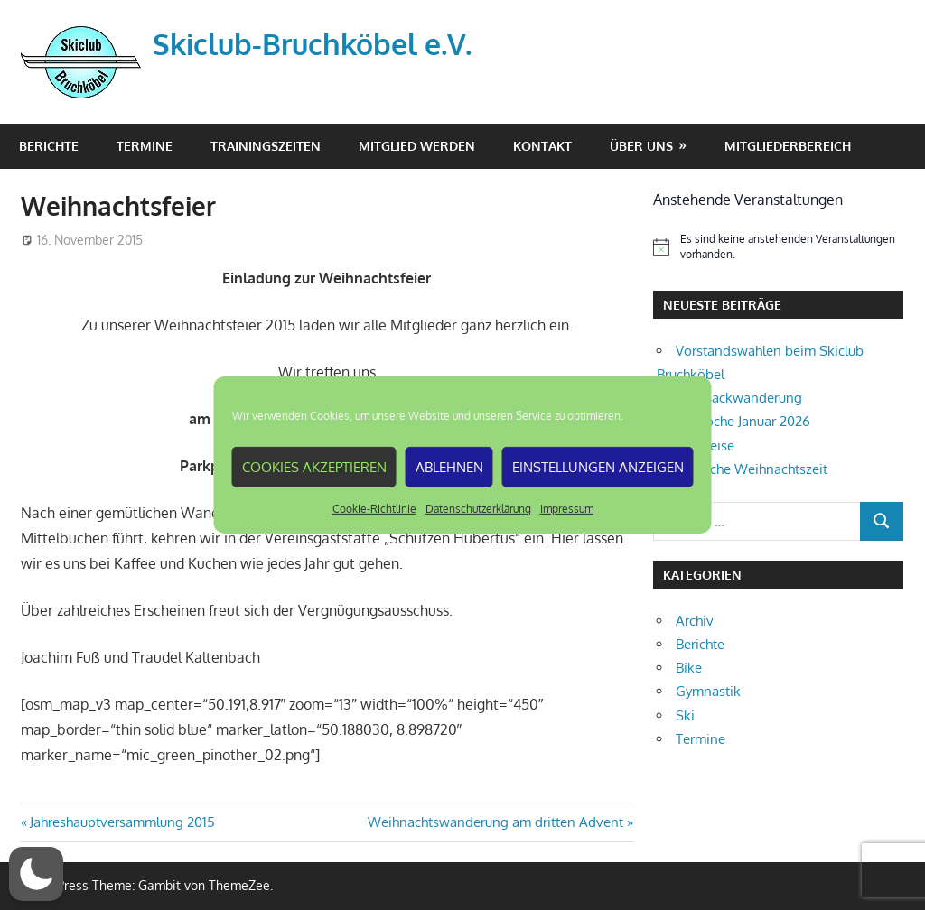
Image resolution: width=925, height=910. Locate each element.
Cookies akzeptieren (314, 466)
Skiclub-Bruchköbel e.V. (312, 43)
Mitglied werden (417, 145)
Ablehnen (449, 466)
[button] (36, 874)
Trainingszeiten (265, 145)
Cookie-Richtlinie (374, 508)
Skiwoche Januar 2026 (743, 421)
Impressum (566, 508)
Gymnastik (708, 691)
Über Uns (641, 145)
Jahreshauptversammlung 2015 (122, 822)
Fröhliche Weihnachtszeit (751, 469)
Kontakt (542, 145)
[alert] (778, 247)
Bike (689, 667)
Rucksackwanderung (739, 397)
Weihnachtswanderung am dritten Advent (495, 822)
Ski (685, 715)
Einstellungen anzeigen (598, 466)
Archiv (695, 620)
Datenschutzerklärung (478, 508)
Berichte (49, 145)
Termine (145, 145)
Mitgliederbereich (787, 145)
